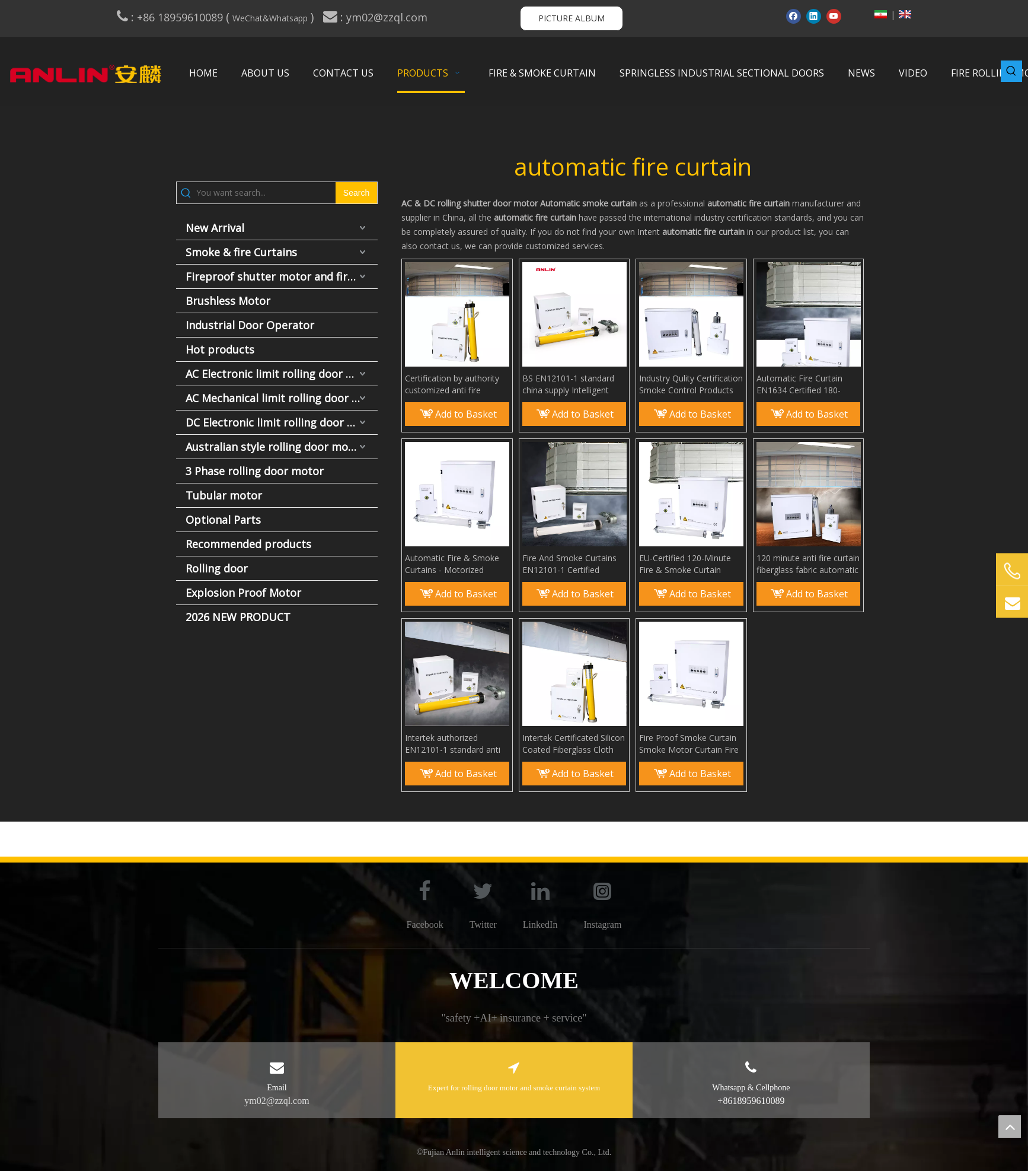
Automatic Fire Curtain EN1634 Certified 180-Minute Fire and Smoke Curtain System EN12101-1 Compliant (808, 384)
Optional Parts (223, 520)
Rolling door (217, 568)
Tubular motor (224, 495)
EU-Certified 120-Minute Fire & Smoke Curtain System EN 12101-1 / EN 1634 (686, 564)
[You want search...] (266, 192)
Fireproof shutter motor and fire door (282, 276)
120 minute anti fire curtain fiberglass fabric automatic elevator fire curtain (808, 564)
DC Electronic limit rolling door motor (282, 422)
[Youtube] (833, 16)
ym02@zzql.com (388, 17)
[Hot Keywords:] (1011, 71)
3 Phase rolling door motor (255, 471)
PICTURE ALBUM (571, 18)
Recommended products (248, 544)
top (1009, 1126)
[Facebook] (793, 16)
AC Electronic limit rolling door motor (282, 374)
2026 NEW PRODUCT (238, 617)
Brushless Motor (228, 301)
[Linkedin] (813, 16)
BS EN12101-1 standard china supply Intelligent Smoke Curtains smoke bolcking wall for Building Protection (569, 384)
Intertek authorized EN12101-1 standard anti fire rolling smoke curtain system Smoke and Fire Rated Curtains (452, 744)
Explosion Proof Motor (243, 593)
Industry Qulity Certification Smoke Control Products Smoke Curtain (691, 384)
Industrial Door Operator (250, 325)
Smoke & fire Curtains (241, 252)
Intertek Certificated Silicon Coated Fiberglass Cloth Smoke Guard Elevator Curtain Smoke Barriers (573, 744)
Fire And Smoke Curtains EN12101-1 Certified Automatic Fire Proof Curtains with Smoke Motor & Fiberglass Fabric (572, 564)
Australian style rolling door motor (275, 447)
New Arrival (215, 228)
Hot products (220, 349)
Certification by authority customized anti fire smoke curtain (452, 384)
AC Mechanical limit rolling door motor (282, 398)
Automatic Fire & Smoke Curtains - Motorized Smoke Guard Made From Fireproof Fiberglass (455, 564)
